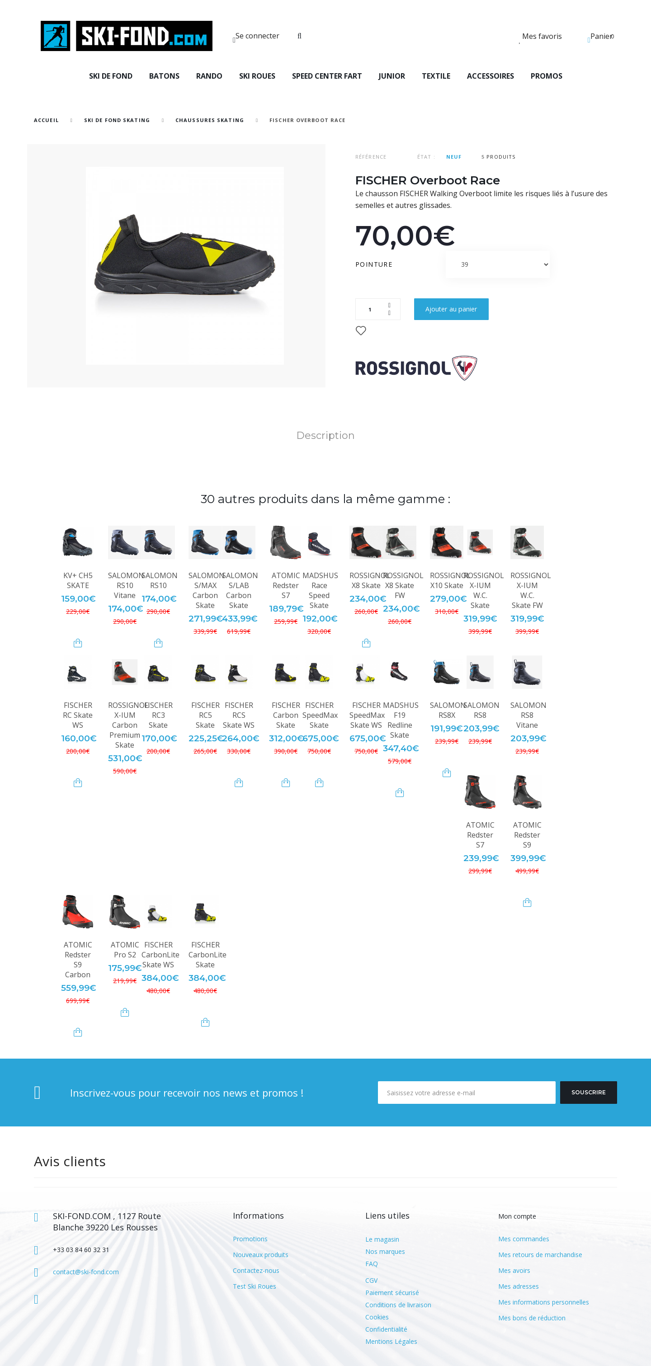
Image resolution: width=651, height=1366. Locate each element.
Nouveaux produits (260, 1254)
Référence (371, 156)
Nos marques (385, 1251)
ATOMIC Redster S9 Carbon (78, 960)
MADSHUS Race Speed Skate (320, 590)
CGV (371, 1280)
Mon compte (517, 1216)
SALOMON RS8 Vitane (528, 715)
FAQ (371, 1263)
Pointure (375, 264)
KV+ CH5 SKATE (78, 580)
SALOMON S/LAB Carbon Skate (240, 590)
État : (426, 156)
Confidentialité (386, 1329)
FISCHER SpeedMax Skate (320, 715)
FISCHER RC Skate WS (78, 715)
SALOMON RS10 (160, 580)
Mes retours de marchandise (540, 1254)
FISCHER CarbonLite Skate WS (160, 955)
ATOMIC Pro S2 (125, 950)
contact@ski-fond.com (86, 1271)
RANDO (209, 76)
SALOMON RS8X (448, 710)
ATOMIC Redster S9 (527, 835)
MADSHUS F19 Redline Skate (401, 720)
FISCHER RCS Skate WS (239, 715)
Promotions (250, 1238)
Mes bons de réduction (532, 1318)
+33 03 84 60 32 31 (81, 1249)
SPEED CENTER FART (327, 76)
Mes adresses (518, 1286)
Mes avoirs (514, 1270)
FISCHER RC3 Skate (158, 715)
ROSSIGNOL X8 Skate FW (403, 585)
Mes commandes (523, 1238)
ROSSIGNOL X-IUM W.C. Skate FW (530, 590)
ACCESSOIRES (490, 76)
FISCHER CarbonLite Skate (207, 955)
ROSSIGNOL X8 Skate (369, 580)
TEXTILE (436, 76)
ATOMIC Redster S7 (286, 585)
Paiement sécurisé (392, 1292)
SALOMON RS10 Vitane (126, 585)
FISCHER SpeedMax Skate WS (367, 715)
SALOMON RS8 (481, 710)
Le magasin (382, 1239)
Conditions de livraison (398, 1304)
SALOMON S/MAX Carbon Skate (207, 590)
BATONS (164, 76)
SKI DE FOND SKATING (117, 120)
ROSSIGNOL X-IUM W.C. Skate (483, 590)
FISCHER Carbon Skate (286, 715)
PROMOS (546, 76)
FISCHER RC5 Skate (205, 715)
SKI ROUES (257, 76)
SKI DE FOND (110, 76)
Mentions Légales (391, 1341)
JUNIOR (392, 76)
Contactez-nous (256, 1270)
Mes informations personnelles (543, 1302)
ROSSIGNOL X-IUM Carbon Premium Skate (128, 725)
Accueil (46, 120)
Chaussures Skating (209, 120)
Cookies (377, 1317)
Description (325, 435)
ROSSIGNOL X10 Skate (450, 580)
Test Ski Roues (254, 1286)
